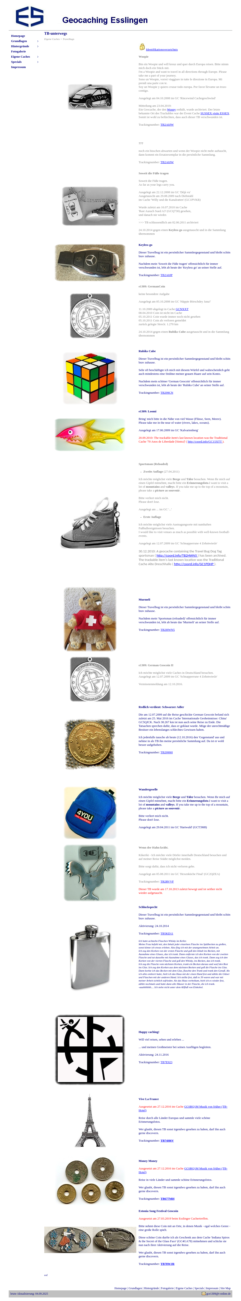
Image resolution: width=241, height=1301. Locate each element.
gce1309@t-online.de (218, 1293)
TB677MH (167, 1198)
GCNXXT (182, 309)
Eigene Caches (20, 56)
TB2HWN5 (168, 629)
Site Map (225, 1288)
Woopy (171, 109)
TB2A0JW (167, 124)
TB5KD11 (167, 933)
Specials (16, 62)
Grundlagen (19, 41)
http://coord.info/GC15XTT (205, 441)
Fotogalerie (18, 51)
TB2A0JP (167, 275)
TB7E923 (167, 1062)
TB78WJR (167, 1264)
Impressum (18, 67)
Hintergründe (20, 46)
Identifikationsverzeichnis (162, 49)
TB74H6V (167, 1140)
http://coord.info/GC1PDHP (194, 564)
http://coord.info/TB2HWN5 (177, 555)
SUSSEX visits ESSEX (215, 113)
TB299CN (167, 392)
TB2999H (167, 752)
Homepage (18, 36)
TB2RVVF (167, 881)
